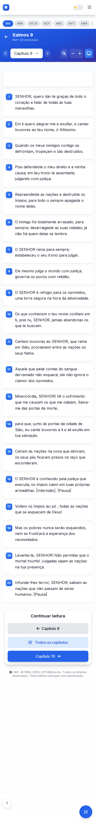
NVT (71, 23)
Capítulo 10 (48, 656)
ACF (47, 23)
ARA (20, 23)
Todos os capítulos (48, 642)
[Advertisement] (48, 79)
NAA (84, 23)
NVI (8, 23)
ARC (59, 23)
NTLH (33, 23)
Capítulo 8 (48, 628)
